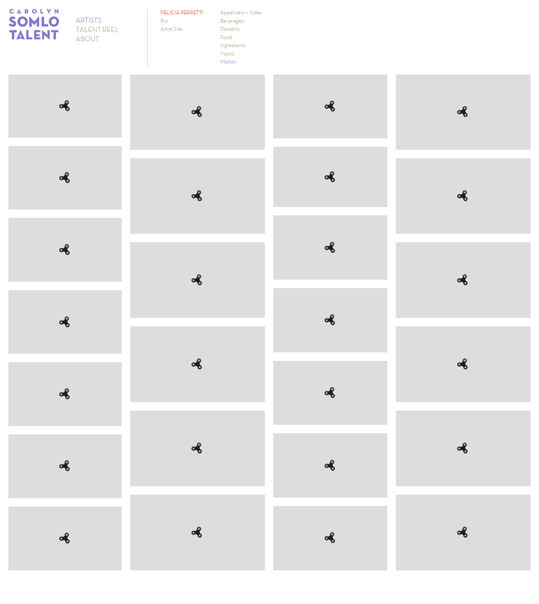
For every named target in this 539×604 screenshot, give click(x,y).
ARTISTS (88, 20)
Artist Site (171, 29)
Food (226, 37)
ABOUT (87, 38)
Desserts (230, 29)
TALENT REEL (97, 29)
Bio (164, 21)
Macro (227, 53)
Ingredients (232, 45)
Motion (228, 61)
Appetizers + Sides (241, 12)
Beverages (232, 21)
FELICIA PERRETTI (181, 12)
